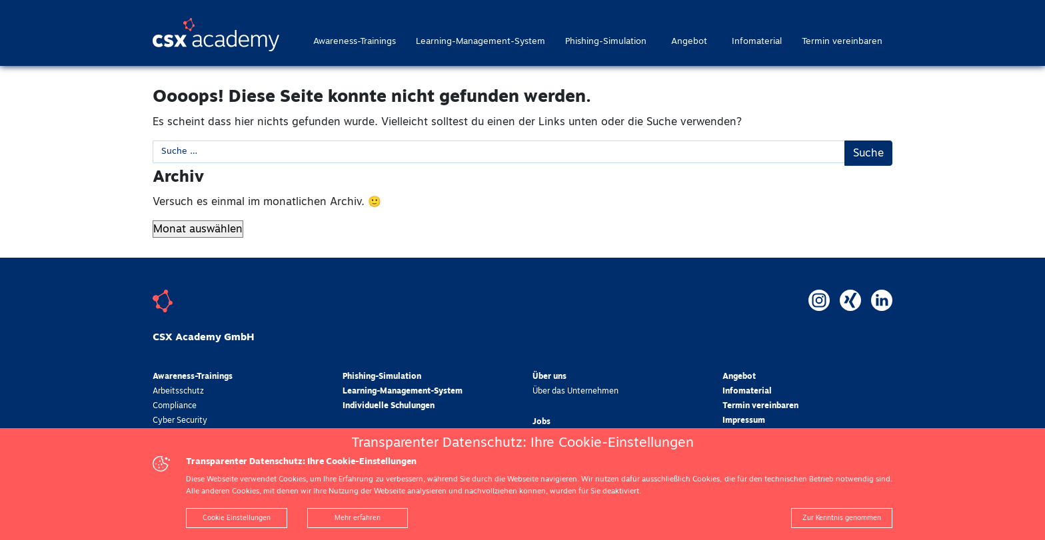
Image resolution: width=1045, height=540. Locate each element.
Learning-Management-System (480, 41)
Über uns (549, 377)
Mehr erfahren (358, 518)
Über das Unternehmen (575, 392)
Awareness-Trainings (354, 41)
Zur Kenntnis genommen (841, 518)
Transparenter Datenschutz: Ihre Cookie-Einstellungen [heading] (522, 442)
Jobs (541, 422)
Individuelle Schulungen (389, 406)
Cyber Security (180, 421)
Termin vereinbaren (842, 41)
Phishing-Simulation (605, 41)
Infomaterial (757, 41)
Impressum (743, 421)
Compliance (175, 406)
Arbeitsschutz (178, 392)
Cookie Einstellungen (237, 518)
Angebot (689, 41)
